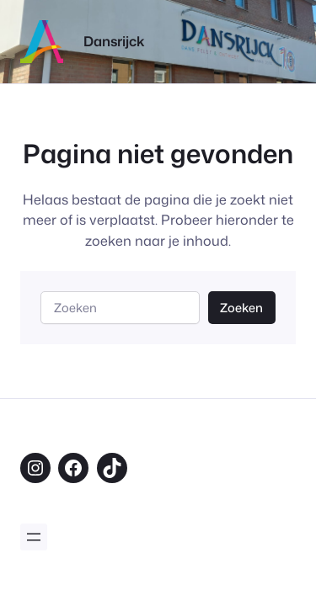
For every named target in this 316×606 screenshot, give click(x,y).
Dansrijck (114, 40)
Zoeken (241, 307)
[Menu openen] (33, 537)
